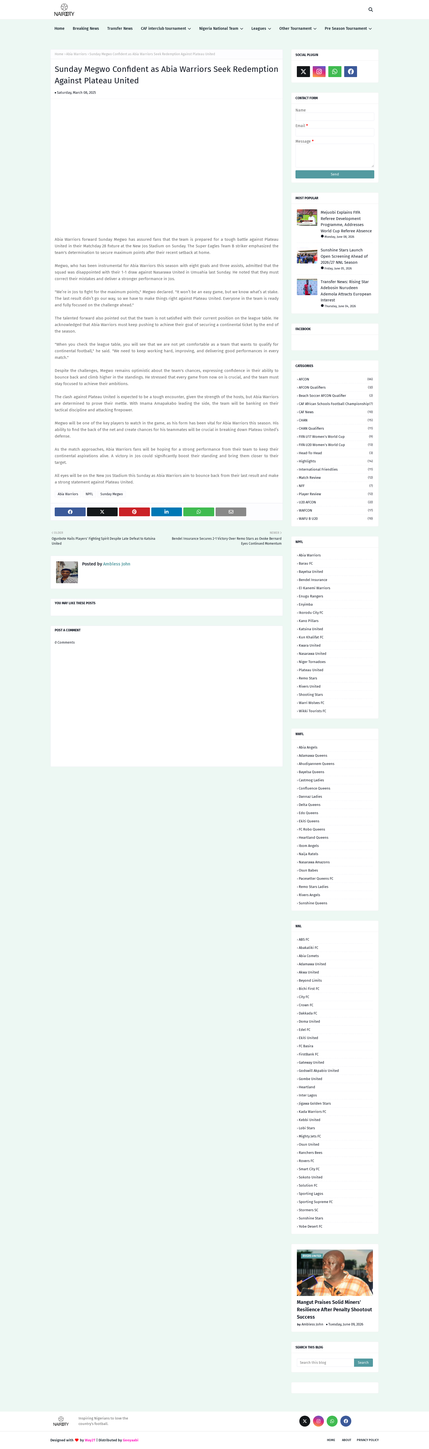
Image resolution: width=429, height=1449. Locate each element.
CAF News (336, 412)
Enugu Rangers (311, 596)
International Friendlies (336, 469)
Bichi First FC (309, 989)
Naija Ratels (308, 854)
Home (59, 54)
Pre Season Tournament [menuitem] (346, 28)
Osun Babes (308, 870)
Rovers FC (306, 1161)
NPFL (89, 494)
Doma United (309, 1021)
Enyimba (306, 604)
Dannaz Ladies (310, 796)
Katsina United (311, 629)
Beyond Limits (310, 980)
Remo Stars (308, 678)
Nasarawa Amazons (314, 862)
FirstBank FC (308, 1054)
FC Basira (306, 1046)
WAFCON (336, 510)
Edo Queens (308, 813)
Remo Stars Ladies (313, 887)
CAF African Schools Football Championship (336, 404)
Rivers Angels (309, 895)
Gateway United (311, 1062)
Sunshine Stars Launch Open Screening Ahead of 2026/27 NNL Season (344, 256)
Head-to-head (336, 453)
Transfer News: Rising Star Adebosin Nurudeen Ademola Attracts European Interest (346, 291)
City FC (304, 997)
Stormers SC (308, 1210)
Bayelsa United (311, 572)
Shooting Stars (311, 695)
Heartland (307, 1087)
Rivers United (310, 686)
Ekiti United (308, 1038)
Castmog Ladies (311, 780)
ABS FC (304, 939)
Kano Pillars (308, 621)
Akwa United (309, 972)
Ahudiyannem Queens (316, 764)
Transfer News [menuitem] (120, 28)
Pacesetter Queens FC (316, 878)
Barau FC (306, 563)
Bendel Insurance (313, 580)
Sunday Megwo (111, 494)
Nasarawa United (312, 654)
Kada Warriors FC (312, 1112)
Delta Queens (309, 805)
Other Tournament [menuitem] (295, 28)
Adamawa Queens (313, 755)
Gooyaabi (130, 1440)
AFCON (336, 379)
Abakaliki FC (308, 948)
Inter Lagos (308, 1095)
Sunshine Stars (311, 1218)
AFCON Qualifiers (336, 387)
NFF (336, 486)
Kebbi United (309, 1120)
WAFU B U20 (336, 519)
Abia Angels (308, 747)
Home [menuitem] (59, 28)
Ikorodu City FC (311, 613)
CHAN (336, 420)
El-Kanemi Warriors (314, 588)
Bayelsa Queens (311, 772)
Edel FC (304, 1030)
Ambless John (116, 564)
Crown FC (306, 1005)
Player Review (336, 494)
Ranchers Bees (310, 1153)
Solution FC (308, 1185)
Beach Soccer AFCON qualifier (336, 396)
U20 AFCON (336, 502)
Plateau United (311, 670)
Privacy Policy (368, 1440)
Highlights (336, 461)
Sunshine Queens (313, 903)
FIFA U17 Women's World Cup (336, 437)
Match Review (336, 478)
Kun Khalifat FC (311, 637)
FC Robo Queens (312, 829)
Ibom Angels (309, 846)
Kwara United (310, 645)
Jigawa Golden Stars (315, 1103)
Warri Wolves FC (311, 703)
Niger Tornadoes (312, 662)
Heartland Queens (313, 837)
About (346, 1440)
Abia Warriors (76, 54)
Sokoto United (311, 1177)
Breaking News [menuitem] (86, 28)
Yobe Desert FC (310, 1226)
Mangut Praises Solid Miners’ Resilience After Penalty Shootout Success (334, 1309)
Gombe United (310, 1079)
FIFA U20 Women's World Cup (336, 445)
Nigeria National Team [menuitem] (218, 28)
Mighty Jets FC (310, 1136)
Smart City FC (309, 1169)
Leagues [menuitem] (258, 28)
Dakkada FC (308, 1013)
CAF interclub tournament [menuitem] (163, 28)
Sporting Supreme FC (316, 1202)
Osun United (309, 1144)
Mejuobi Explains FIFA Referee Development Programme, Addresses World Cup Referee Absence (346, 221)
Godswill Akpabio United (319, 1071)
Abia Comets (309, 956)
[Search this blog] (325, 1363)
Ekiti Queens (309, 821)
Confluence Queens (314, 788)
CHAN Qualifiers (336, 428)
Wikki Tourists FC (312, 711)
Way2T (90, 1440)
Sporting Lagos (311, 1194)
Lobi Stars (307, 1128)
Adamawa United (312, 964)
